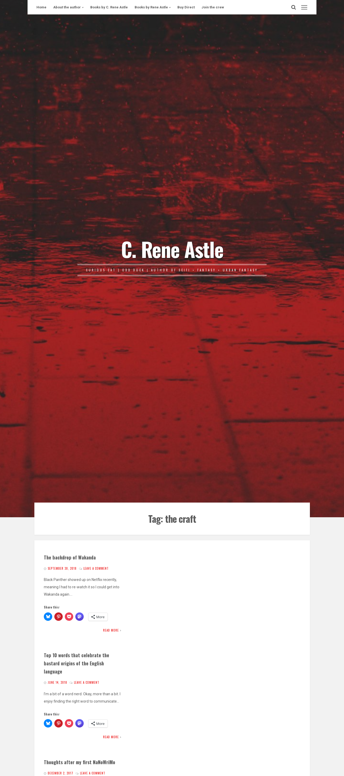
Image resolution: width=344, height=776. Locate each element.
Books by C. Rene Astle (109, 7)
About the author (67, 7)
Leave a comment (96, 568)
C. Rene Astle (172, 249)
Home (41, 7)
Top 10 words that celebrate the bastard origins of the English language (76, 663)
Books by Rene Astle (151, 7)
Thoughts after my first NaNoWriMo (79, 762)
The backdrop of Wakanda (70, 557)
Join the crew (213, 7)
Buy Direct (186, 7)
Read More (111, 630)
